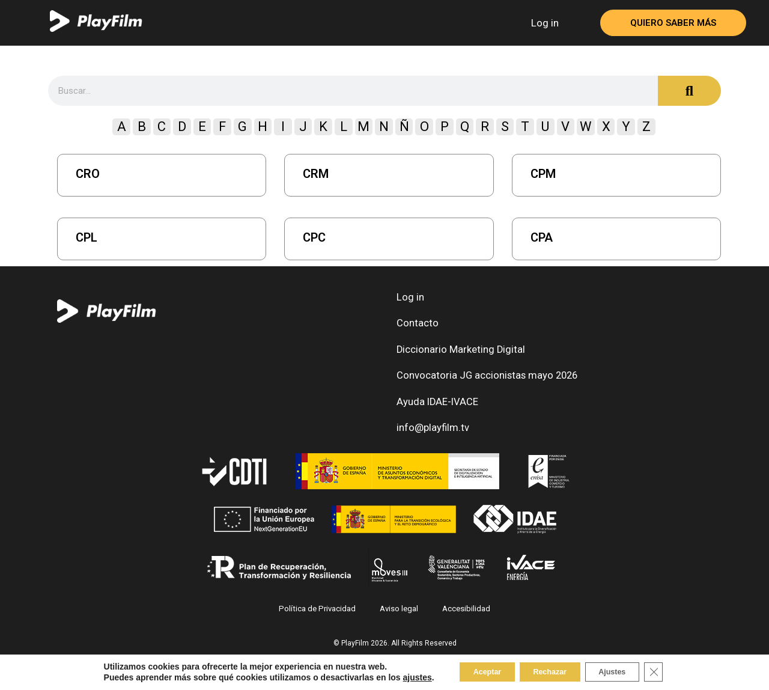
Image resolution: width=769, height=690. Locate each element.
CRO (88, 173)
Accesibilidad (462, 621)
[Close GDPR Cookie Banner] (672, 671)
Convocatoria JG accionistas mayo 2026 (481, 383)
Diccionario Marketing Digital (457, 355)
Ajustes (623, 671)
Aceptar (473, 671)
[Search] (689, 91)
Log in (545, 23)
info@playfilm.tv (430, 439)
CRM (316, 173)
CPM (543, 173)
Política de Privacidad (320, 621)
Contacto (415, 326)
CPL (86, 237)
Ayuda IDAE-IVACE (436, 411)
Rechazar (548, 671)
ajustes (397, 677)
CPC (314, 237)
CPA (541, 237)
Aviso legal (398, 621)
